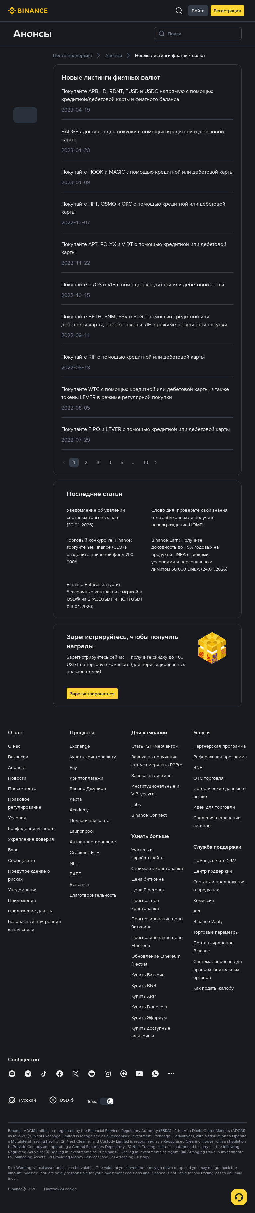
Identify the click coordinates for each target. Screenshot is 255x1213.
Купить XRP (143, 996)
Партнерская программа (219, 746)
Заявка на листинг (151, 775)
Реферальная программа (220, 757)
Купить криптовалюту (93, 757)
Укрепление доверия (31, 839)
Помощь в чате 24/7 (214, 860)
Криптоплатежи (86, 778)
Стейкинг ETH (85, 852)
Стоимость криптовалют (157, 868)
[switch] (107, 1101)
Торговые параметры (216, 932)
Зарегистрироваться (92, 694)
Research (79, 884)
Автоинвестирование (93, 842)
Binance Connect (149, 815)
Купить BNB (143, 985)
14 (145, 462)
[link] (25, 59)
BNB (198, 767)
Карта (76, 799)
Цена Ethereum (147, 890)
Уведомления (23, 890)
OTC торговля (208, 778)
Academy (79, 810)
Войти (198, 11)
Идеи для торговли (214, 807)
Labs (136, 804)
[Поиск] (202, 33)
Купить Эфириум (149, 1017)
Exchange (80, 746)
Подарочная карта (89, 820)
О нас (14, 746)
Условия (17, 818)
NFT (74, 863)
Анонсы (16, 767)
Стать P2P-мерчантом (154, 746)
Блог (13, 850)
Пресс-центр (22, 788)
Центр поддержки (212, 871)
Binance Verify (208, 921)
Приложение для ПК (30, 911)
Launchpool (82, 831)
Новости (17, 778)
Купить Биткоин (148, 975)
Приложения (22, 900)
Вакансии (18, 757)
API (196, 911)
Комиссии (203, 900)
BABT (75, 874)
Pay (73, 767)
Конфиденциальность (31, 828)
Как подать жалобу (213, 988)
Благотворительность (93, 895)
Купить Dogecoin (149, 1007)
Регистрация (227, 11)
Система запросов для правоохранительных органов (217, 969)
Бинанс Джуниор (88, 788)
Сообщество (21, 860)
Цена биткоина (147, 879)
